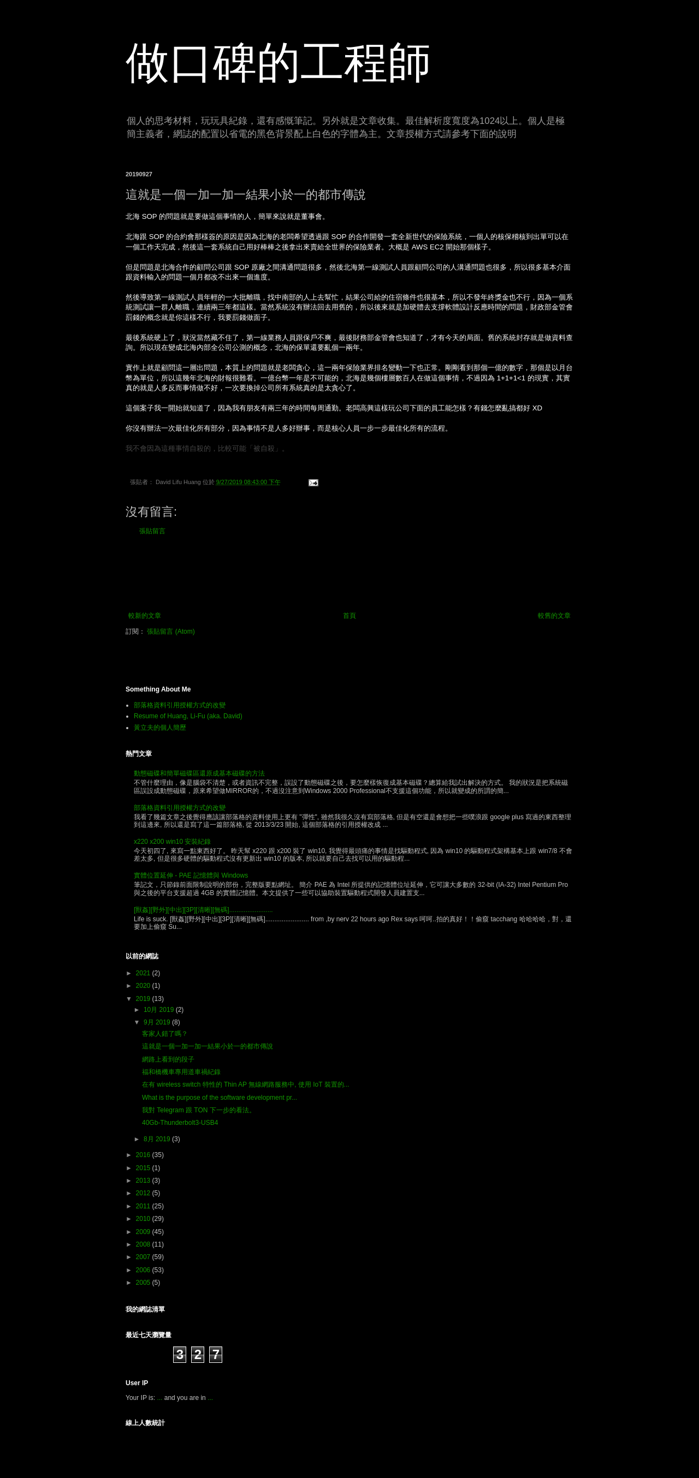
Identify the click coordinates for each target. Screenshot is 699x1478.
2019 (144, 999)
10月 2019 (160, 1010)
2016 (144, 1155)
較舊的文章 (554, 615)
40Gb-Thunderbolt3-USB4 (180, 1123)
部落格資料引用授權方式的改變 (180, 705)
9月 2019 (158, 1022)
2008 (144, 1244)
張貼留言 (152, 531)
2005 (144, 1282)
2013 (144, 1180)
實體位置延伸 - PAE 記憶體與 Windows (191, 875)
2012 (144, 1193)
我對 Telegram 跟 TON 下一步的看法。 (199, 1110)
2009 (144, 1232)
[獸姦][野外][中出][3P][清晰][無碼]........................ (203, 910)
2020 (144, 986)
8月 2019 (158, 1139)
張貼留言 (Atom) (170, 631)
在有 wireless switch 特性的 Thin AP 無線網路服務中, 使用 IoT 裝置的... (246, 1084)
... (159, 1398)
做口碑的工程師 (278, 62)
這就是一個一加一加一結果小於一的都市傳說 (207, 1046)
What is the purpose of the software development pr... (219, 1097)
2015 (144, 1168)
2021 (144, 973)
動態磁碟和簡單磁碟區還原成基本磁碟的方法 (199, 773)
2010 (144, 1219)
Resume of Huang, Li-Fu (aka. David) (188, 716)
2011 (144, 1206)
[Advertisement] (349, 573)
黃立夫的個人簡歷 (160, 727)
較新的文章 (144, 615)
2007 (144, 1257)
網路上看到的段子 (168, 1059)
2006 (144, 1270)
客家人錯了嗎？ (165, 1034)
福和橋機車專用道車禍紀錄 (181, 1072)
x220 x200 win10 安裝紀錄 (172, 841)
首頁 (349, 615)
